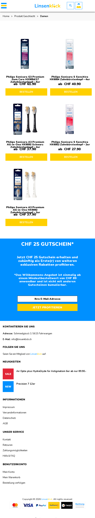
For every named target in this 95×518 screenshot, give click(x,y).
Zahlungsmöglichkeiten (15, 450)
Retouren (8, 445)
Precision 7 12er (25, 384)
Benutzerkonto (78, 5)
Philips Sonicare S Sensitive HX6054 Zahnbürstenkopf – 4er (70, 78)
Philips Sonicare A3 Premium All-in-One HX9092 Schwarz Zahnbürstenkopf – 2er (25, 144)
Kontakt (7, 439)
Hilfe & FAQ (9, 456)
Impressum (9, 407)
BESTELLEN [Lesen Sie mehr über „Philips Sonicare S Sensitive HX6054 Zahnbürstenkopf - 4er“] (71, 92)
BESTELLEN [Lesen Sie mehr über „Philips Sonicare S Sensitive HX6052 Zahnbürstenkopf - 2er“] (71, 157)
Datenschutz (9, 418)
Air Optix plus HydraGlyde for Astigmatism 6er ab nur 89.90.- (51, 371)
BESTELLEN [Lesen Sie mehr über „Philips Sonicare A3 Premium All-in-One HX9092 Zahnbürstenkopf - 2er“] (26, 222)
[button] (3, 5)
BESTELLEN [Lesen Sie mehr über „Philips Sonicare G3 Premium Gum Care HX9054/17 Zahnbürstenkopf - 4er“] (26, 92)
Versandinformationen (14, 412)
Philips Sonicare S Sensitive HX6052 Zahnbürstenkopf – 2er (70, 143)
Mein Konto (9, 472)
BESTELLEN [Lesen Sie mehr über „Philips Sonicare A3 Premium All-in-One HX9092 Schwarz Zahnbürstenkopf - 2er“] (26, 157)
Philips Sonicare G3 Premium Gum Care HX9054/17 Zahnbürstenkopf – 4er (25, 79)
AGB (5, 423)
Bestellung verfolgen (14, 483)
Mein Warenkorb (11, 477)
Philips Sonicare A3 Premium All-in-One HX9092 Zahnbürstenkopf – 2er (25, 210)
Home (6, 16)
